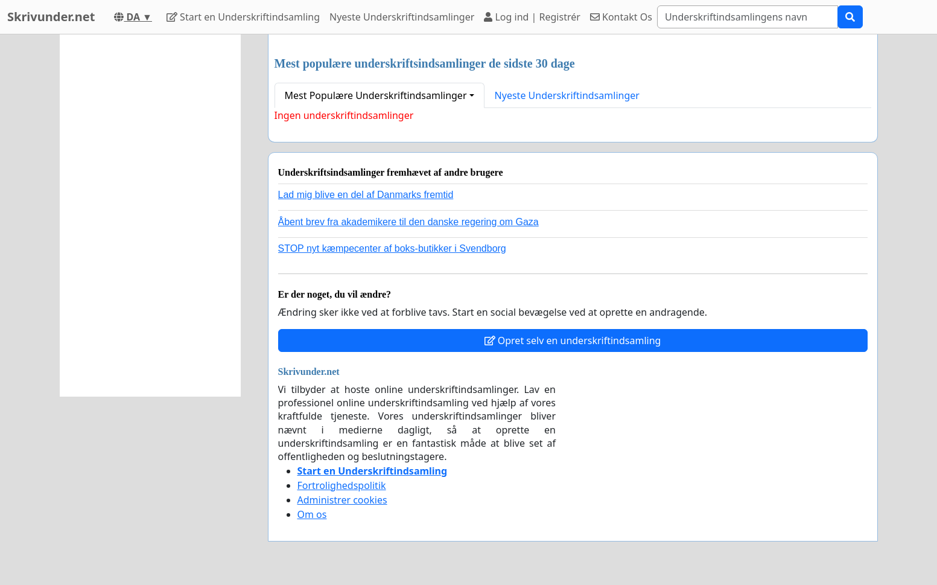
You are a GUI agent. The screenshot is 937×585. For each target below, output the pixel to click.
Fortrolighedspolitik (341, 485)
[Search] (747, 16)
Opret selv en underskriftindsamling (572, 340)
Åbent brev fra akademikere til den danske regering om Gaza (408, 222)
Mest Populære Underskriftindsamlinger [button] (376, 95)
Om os (312, 514)
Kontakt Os (621, 17)
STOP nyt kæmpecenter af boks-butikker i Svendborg (392, 248)
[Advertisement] (150, 215)
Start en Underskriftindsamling (243, 17)
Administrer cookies (342, 500)
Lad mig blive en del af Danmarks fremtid (366, 195)
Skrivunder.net (51, 16)
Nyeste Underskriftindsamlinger (401, 17)
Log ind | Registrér (532, 17)
